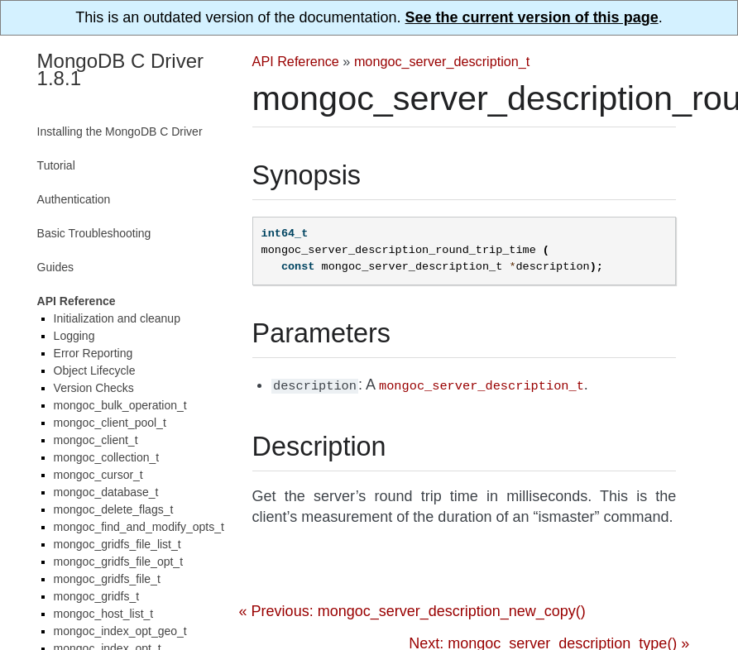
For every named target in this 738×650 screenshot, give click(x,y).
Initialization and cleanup (117, 318)
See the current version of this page (532, 17)
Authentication (74, 199)
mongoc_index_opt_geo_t (120, 631)
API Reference (295, 61)
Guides (55, 267)
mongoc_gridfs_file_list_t (117, 544)
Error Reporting (93, 353)
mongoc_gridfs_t (97, 596)
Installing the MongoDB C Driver (120, 131)
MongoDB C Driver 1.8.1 (120, 69)
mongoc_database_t (106, 492)
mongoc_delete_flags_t (114, 509)
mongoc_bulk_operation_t (120, 405)
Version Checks (94, 387)
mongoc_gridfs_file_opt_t (118, 561)
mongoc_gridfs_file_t (107, 578)
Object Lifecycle (95, 370)
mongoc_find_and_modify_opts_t (139, 526)
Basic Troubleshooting (94, 233)
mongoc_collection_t (107, 457)
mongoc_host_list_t (104, 613)
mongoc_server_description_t (442, 61)
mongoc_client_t (96, 440)
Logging (74, 335)
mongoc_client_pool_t (110, 422)
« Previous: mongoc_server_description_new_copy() (412, 609)
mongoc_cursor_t (98, 474)
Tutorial (56, 165)
